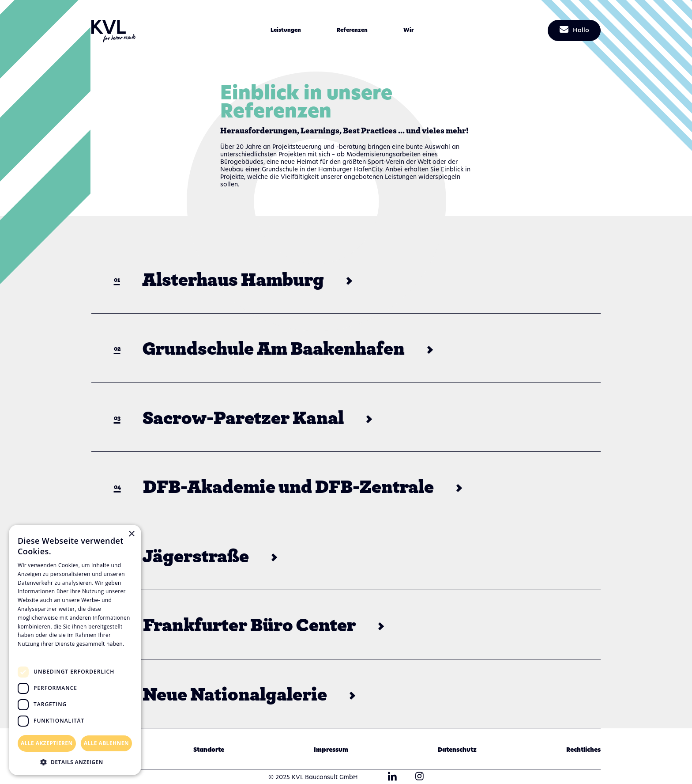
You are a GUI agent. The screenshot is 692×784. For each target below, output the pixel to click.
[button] (285, 30)
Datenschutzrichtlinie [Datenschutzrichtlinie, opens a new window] (49, 652)
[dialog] (75, 650)
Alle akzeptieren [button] (47, 743)
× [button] (131, 534)
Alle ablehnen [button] (106, 743)
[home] (113, 30)
